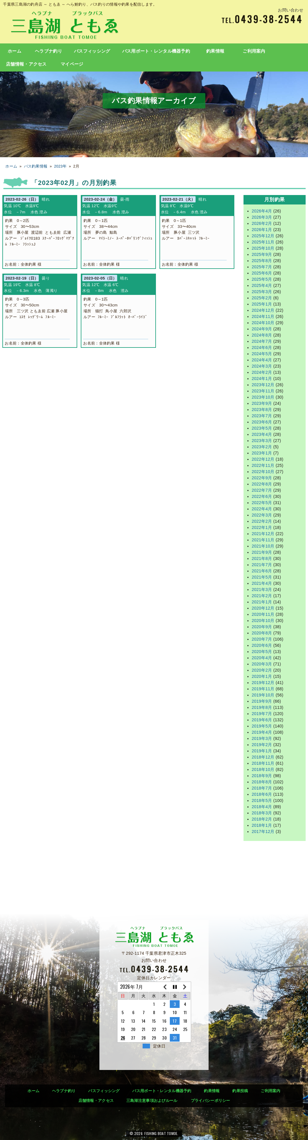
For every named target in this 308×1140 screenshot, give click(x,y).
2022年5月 (262, 502)
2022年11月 (263, 465)
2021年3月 (262, 589)
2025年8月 (262, 260)
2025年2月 (262, 297)
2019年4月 (262, 732)
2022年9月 (262, 477)
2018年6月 (262, 794)
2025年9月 (262, 254)
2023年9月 (262, 403)
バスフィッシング (92, 51)
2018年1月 (262, 825)
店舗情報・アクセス (26, 64)
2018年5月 (262, 800)
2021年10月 (263, 546)
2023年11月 (263, 391)
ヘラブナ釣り (48, 51)
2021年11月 (263, 539)
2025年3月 (262, 291)
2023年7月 (262, 415)
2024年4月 (262, 360)
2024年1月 (262, 378)
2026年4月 (262, 211)
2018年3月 (262, 813)
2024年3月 (262, 366)
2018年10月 (263, 769)
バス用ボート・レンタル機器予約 (156, 51)
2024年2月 (262, 372)
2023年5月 (262, 428)
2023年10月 (263, 397)
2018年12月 (263, 757)
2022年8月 (262, 484)
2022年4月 (262, 508)
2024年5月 (262, 353)
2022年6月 (262, 496)
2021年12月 (263, 533)
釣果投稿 (240, 1091)
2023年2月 (262, 446)
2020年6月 (262, 645)
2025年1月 (262, 304)
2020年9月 (262, 626)
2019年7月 (262, 713)
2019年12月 (263, 682)
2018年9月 (262, 775)
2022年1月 (262, 527)
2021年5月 (262, 577)
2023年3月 (262, 440)
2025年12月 (263, 235)
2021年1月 (262, 602)
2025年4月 (262, 285)
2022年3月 (262, 515)
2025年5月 (262, 279)
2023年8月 (262, 409)
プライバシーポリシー (210, 1100)
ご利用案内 (254, 51)
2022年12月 (263, 459)
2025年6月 (262, 273)
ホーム (14, 51)
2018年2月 (262, 819)
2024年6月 (262, 347)
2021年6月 (262, 571)
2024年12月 (263, 310)
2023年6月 (262, 422)
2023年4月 (262, 434)
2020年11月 (263, 614)
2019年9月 (262, 701)
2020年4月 (262, 657)
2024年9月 (262, 329)
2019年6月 (262, 719)
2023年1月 (262, 453)
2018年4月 (262, 806)
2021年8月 (262, 558)
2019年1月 (262, 750)
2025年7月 (262, 266)
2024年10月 (263, 322)
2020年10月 (263, 620)
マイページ (72, 64)
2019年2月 (262, 744)
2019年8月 (262, 707)
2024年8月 (262, 335)
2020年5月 (262, 651)
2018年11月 (263, 763)
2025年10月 (263, 248)
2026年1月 (262, 229)
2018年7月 (262, 788)
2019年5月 (262, 726)
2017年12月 (263, 831)
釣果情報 (215, 51)
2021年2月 (262, 595)
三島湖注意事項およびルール (152, 1100)
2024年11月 (263, 316)
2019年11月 (263, 688)
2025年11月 (263, 242)
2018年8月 (262, 782)
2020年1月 (262, 676)
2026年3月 (262, 217)
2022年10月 (263, 471)
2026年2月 (262, 223)
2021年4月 (262, 583)
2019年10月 (263, 695)
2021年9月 (262, 552)
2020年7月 (262, 639)
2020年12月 (263, 608)
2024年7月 (262, 341)
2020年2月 (262, 670)
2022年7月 (262, 490)
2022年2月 (262, 521)
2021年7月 (262, 564)
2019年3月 (262, 738)
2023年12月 (263, 384)
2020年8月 (262, 633)
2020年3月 (262, 664)
